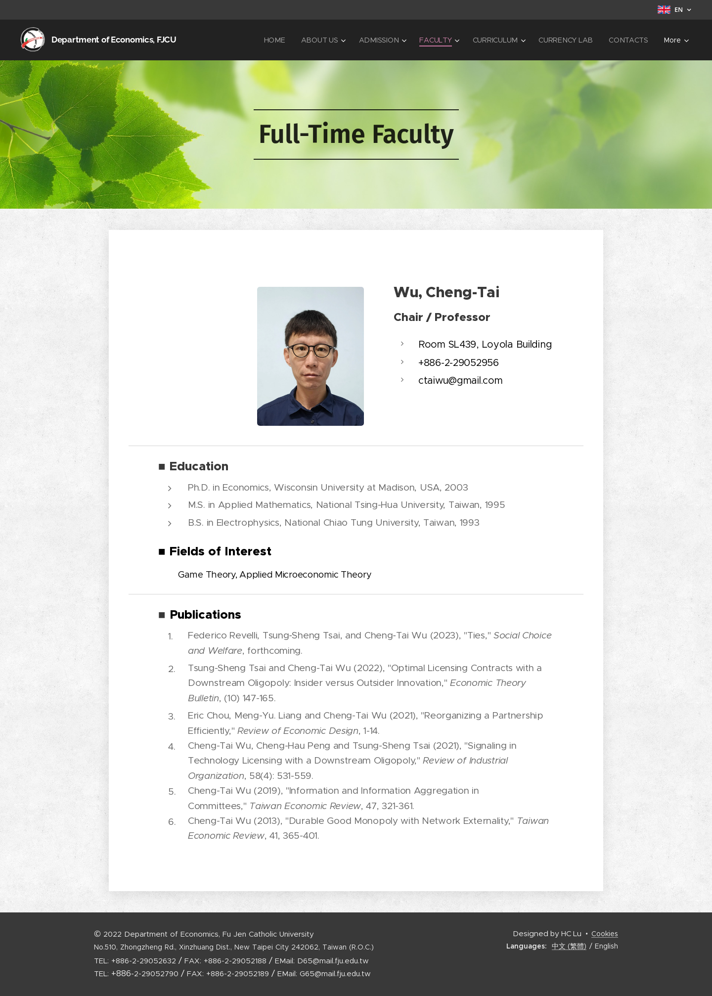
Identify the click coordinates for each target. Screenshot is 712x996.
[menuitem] (279, 40)
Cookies (604, 933)
